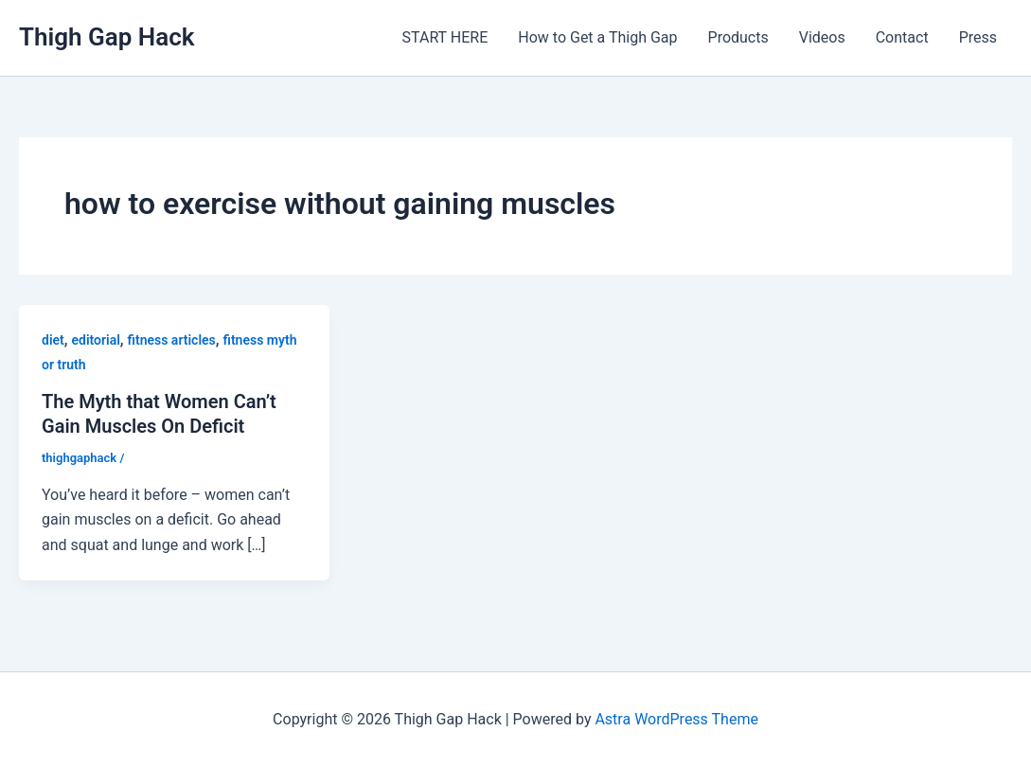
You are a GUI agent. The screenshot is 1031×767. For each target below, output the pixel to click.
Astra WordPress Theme (676, 719)
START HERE (445, 37)
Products (738, 37)
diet (53, 340)
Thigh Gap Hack (106, 37)
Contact (902, 37)
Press (978, 37)
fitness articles (172, 340)
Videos (822, 37)
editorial (96, 340)
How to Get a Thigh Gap (597, 37)
